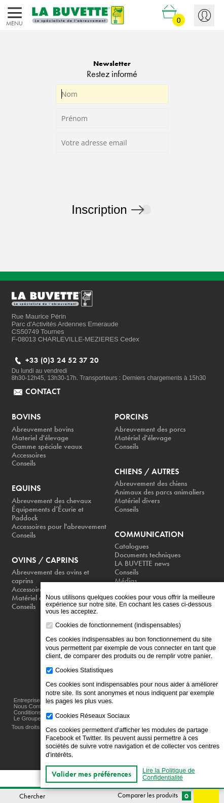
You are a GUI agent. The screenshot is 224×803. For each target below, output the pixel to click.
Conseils (23, 463)
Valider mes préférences (91, 774)
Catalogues (131, 546)
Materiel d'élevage (40, 438)
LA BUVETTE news (142, 563)
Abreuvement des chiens (151, 483)
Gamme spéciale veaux (47, 446)
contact (42, 392)
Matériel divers (137, 500)
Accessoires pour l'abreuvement (59, 526)
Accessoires (29, 455)
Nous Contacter (34, 706)
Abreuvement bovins (42, 429)
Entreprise (27, 700)
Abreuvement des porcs (150, 429)
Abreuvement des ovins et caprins (50, 576)
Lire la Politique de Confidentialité (168, 774)
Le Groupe (27, 718)
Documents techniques (147, 555)
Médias (126, 581)
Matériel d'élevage (143, 438)
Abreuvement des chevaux (51, 500)
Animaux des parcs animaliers (159, 492)
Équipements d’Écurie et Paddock (48, 513)
